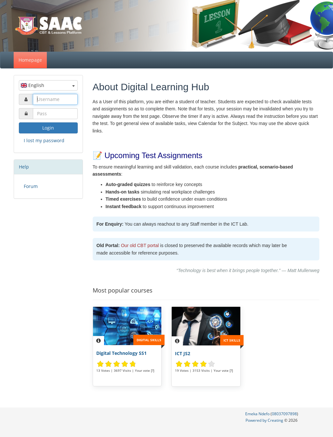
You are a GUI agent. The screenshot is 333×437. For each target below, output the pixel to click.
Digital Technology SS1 (121, 353)
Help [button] (24, 167)
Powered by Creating (265, 420)
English (48, 85)
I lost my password (44, 140)
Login (48, 128)
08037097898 (284, 414)
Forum (31, 186)
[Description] (98, 340)
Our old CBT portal (140, 245)
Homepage (30, 60)
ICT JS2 (182, 353)
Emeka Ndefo (257, 414)
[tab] (48, 167)
